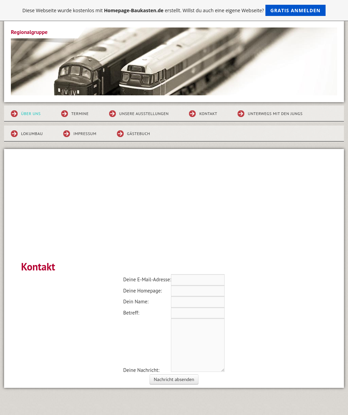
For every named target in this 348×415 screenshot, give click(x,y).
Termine (80, 113)
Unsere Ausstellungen (144, 113)
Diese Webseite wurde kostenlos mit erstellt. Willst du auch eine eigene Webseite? (174, 10)
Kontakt (208, 113)
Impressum (85, 133)
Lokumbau (32, 133)
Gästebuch (138, 133)
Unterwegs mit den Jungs (275, 113)
